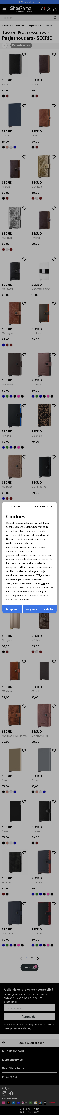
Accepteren (12, 609)
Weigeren (31, 609)
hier (43, 583)
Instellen (48, 609)
